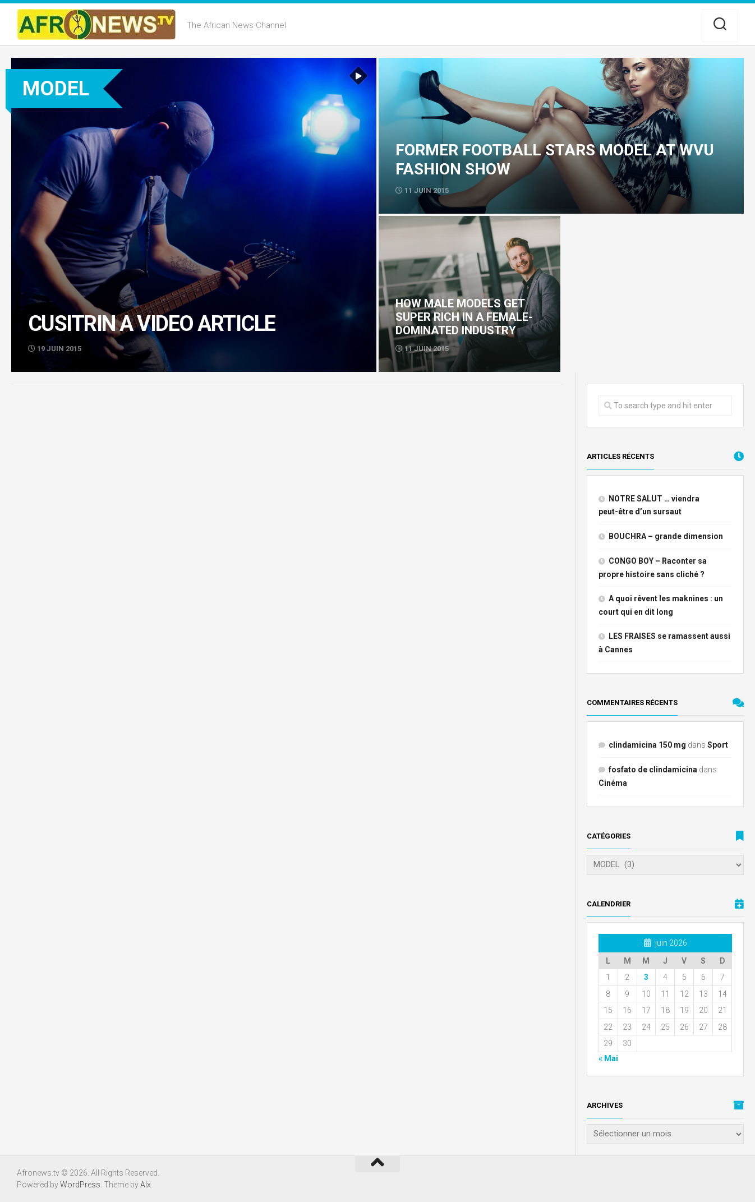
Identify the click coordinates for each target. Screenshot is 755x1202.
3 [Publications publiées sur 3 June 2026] (646, 977)
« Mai (608, 1058)
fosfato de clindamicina (653, 769)
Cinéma (613, 783)
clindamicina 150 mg (647, 744)
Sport (717, 744)
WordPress (80, 1184)
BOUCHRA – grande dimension (666, 536)
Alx (145, 1184)
